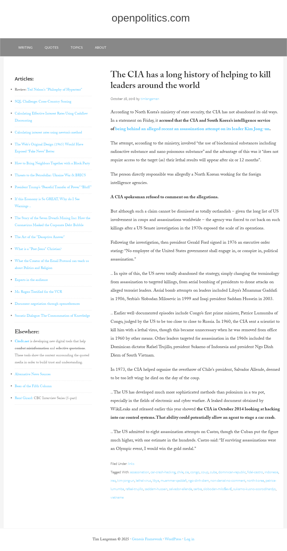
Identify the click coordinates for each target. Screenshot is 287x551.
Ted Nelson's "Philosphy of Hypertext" (54, 90)
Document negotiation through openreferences (47, 304)
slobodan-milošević (217, 488)
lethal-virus (143, 480)
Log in (189, 539)
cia (187, 471)
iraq (113, 480)
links (131, 463)
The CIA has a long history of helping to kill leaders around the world (191, 81)
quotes (51, 47)
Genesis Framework (147, 539)
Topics (77, 47)
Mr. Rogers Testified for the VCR (38, 292)
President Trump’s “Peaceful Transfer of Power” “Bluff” (53, 188)
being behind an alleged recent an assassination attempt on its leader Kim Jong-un (192, 129)
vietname (117, 497)
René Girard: (24, 399)
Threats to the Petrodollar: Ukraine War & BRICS (50, 176)
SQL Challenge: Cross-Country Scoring (43, 102)
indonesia (271, 471)
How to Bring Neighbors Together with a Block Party (52, 164)
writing (25, 47)
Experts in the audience (31, 280)
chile (180, 471)
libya (156, 480)
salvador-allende (180, 488)
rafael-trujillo (134, 488)
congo (195, 471)
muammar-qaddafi (174, 480)
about (100, 47)
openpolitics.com (150, 18)
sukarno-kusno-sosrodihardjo (254, 488)
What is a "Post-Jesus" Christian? (38, 249)
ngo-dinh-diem (198, 480)
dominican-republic (232, 471)
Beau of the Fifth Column (33, 387)
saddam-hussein (156, 488)
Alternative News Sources (32, 375)
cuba (213, 471)
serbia (198, 488)
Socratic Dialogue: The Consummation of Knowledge (52, 316)
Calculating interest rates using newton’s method (48, 133)
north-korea (255, 480)
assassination (139, 471)
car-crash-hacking (163, 471)
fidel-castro (255, 471)
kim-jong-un (125, 480)
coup (204, 471)
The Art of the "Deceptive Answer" (40, 238)
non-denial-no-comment (227, 480)
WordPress (173, 539)
